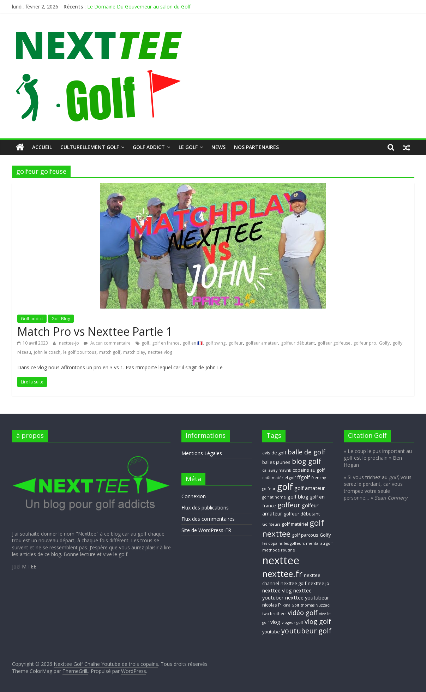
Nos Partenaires (256, 147)
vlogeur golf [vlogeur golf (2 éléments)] (292, 622)
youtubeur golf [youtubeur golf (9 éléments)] (306, 631)
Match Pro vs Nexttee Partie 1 (94, 331)
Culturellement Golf (89, 147)
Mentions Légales (201, 453)
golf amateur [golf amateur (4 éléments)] (309, 487)
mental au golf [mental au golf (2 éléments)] (319, 543)
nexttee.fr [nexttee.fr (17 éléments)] (282, 573)
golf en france (166, 343)
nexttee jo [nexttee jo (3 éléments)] (318, 583)
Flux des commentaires (208, 518)
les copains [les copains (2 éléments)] (272, 543)
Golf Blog (61, 319)
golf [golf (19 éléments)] (285, 487)
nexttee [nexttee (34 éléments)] (280, 560)
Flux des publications (205, 507)
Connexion (193, 496)
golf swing (215, 343)
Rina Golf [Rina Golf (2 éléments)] (290, 605)
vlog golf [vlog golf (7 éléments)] (318, 621)
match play (134, 352)
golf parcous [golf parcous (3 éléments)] (305, 535)
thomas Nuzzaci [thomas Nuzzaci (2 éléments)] (315, 605)
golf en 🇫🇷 (192, 343)
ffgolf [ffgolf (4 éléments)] (303, 477)
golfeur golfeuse (334, 343)
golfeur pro (364, 343)
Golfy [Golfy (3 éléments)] (325, 535)
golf (145, 343)
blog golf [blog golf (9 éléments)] (306, 461)
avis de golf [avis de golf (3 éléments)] (274, 452)
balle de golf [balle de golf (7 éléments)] (306, 452)
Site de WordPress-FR (206, 530)
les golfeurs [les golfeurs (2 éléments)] (294, 543)
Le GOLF (188, 147)
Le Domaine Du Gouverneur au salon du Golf (139, 6)
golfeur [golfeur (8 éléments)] (288, 504)
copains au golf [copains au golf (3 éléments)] (309, 470)
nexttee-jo (69, 343)
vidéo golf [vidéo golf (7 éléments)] (303, 612)
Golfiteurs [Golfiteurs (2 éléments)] (271, 524)
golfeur (235, 343)
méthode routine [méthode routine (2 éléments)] (278, 550)
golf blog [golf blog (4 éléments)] (297, 496)
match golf (109, 352)
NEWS (218, 147)
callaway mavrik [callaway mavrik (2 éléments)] (276, 470)
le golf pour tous (79, 352)
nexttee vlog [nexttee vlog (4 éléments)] (277, 590)
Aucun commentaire (107, 343)
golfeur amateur (262, 343)
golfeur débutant (298, 343)
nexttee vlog (160, 352)
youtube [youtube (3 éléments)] (271, 631)
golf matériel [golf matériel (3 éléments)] (295, 524)
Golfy (384, 343)
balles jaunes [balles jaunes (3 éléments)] (276, 462)
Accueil (42, 147)
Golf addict (149, 147)
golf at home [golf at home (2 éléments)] (274, 497)
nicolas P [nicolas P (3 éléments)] (271, 605)
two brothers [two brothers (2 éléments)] (274, 613)
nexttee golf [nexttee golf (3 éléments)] (293, 583)
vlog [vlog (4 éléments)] (275, 621)
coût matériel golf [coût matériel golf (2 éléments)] (279, 477)
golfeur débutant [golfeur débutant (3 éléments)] (302, 514)
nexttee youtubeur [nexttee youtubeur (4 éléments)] (307, 597)
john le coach (47, 352)
